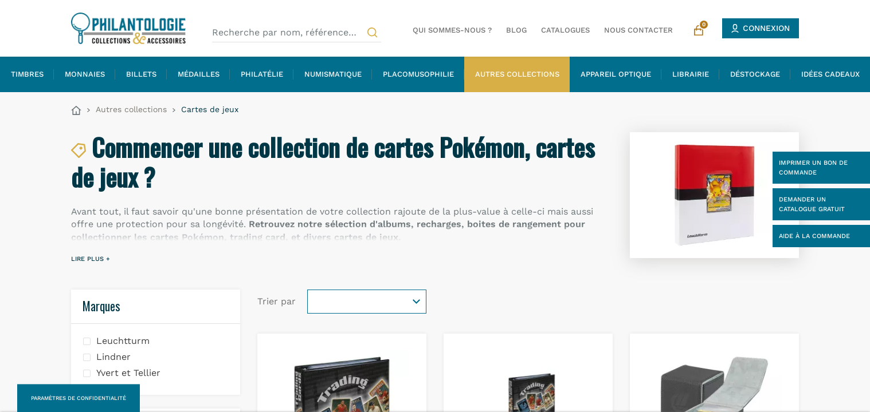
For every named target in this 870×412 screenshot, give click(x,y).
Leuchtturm (123, 340)
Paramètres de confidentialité (78, 398)
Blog (516, 30)
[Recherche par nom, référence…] (296, 32)
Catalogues (565, 30)
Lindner (113, 356)
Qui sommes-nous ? (452, 30)
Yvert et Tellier (128, 372)
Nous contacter (638, 30)
